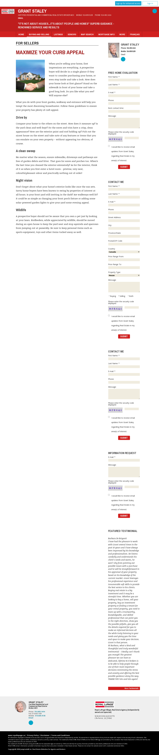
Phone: (124, 102)
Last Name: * (124, 86)
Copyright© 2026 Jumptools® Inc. (20, 749)
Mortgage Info (106, 34)
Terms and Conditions (60, 735)
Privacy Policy (33, 735)
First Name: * (124, 79)
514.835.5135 (88, 15)
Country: (124, 250)
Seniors (72, 34)
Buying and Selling (39, 34)
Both (130, 296)
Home (21, 34)
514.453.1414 (106, 15)
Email (20, 18)
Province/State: (124, 235)
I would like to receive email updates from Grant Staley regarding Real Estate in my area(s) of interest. (123, 154)
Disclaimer (45, 735)
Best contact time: (124, 110)
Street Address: (124, 219)
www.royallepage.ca (16, 735)
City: (124, 227)
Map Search (87, 34)
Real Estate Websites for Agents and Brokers (48, 749)
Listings (58, 34)
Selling (121, 296)
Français (135, 34)
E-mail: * (124, 94)
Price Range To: (124, 266)
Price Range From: (124, 258)
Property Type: (124, 274)
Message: (124, 121)
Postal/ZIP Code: (124, 243)
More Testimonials (131, 688)
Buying (112, 296)
